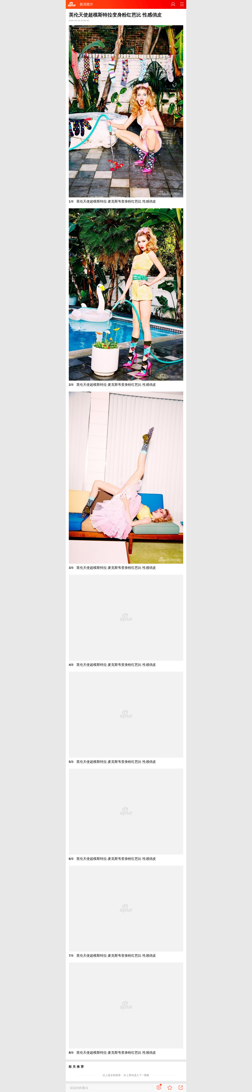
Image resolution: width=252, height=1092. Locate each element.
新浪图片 (86, 4)
